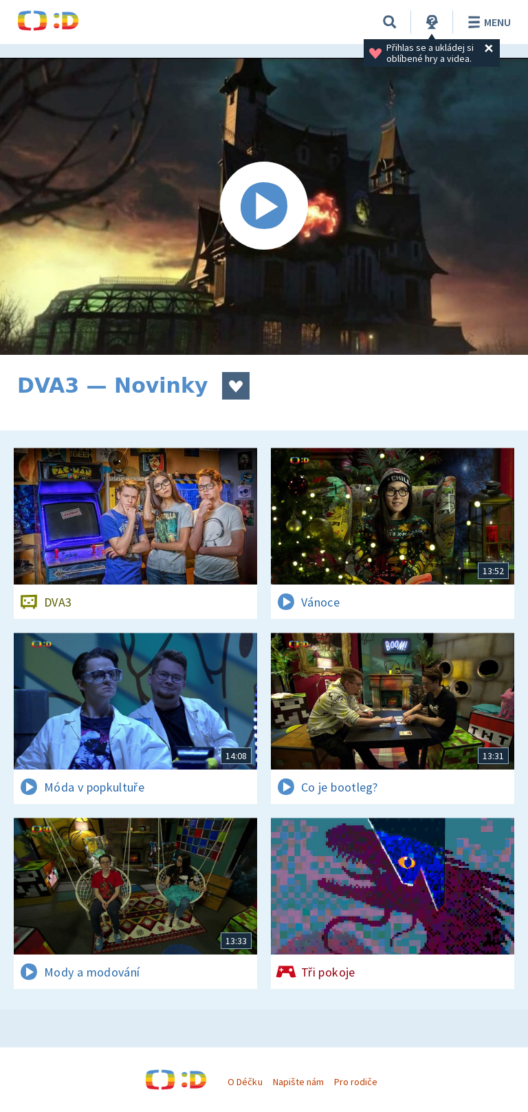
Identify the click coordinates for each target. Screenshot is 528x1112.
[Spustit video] (264, 206)
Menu (487, 22)
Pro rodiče (355, 1082)
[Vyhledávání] (389, 22)
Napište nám (298, 1082)
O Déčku (245, 1082)
